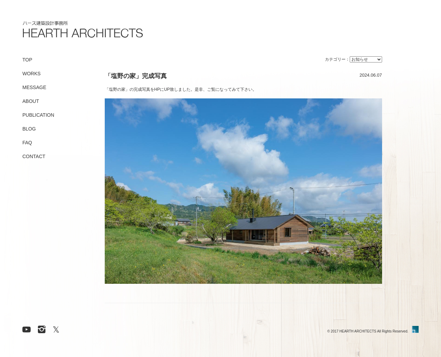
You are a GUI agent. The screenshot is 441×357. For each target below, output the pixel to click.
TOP (27, 59)
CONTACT (33, 156)
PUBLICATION (38, 115)
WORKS (31, 73)
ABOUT (30, 101)
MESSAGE (34, 87)
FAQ (27, 142)
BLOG (29, 129)
